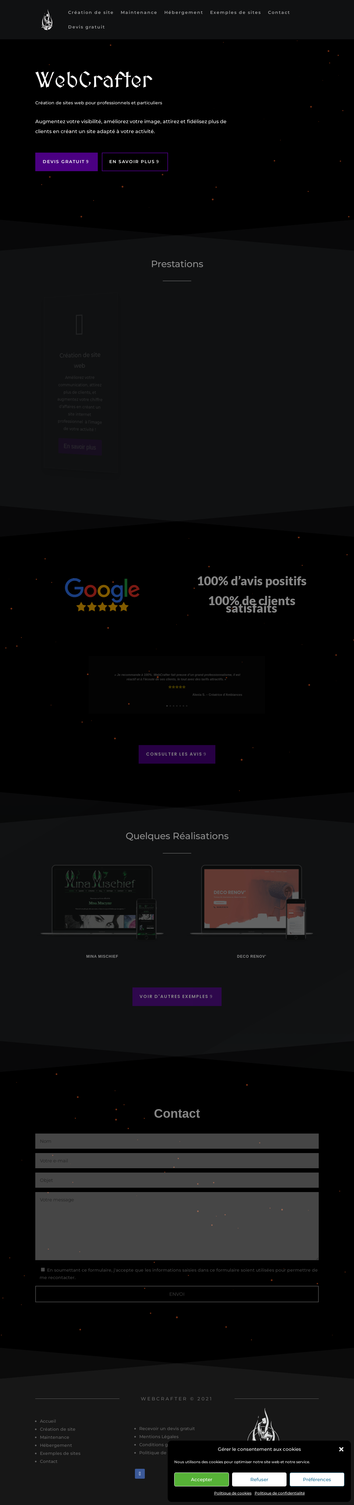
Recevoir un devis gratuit (167, 1428)
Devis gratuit (86, 27)
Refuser (259, 1479)
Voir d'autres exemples (174, 996)
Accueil (48, 1421)
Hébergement (183, 12)
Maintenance (139, 12)
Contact (279, 12)
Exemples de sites (235, 12)
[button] (341, 1449)
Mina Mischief (102, 956)
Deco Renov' (251, 956)
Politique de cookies (233, 1493)
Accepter (201, 1479)
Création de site (91, 12)
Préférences (317, 1479)
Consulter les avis (174, 754)
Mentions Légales (159, 1436)
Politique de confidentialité (280, 1493)
